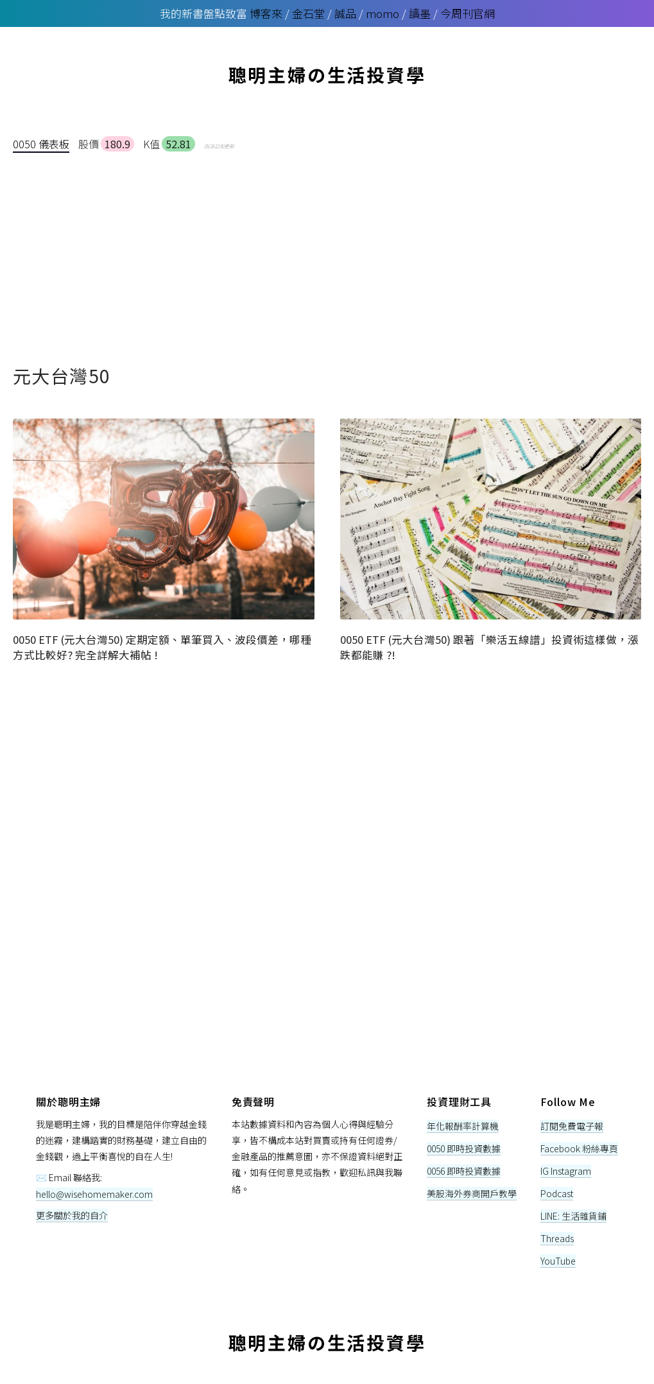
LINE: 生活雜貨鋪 (573, 1215)
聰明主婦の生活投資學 (327, 74)
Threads (557, 1238)
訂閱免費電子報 (571, 1126)
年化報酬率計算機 (463, 1126)
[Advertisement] (327, 250)
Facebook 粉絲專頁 (579, 1148)
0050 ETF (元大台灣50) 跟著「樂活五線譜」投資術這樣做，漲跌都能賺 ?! (489, 647)
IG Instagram (565, 1170)
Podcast (556, 1193)
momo (382, 13)
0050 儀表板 (41, 143)
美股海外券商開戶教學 (472, 1193)
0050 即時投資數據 (464, 1148)
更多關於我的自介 (72, 1215)
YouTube (558, 1260)
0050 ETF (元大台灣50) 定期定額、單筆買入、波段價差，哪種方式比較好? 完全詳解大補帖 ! (162, 647)
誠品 (345, 13)
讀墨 (420, 13)
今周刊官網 (467, 13)
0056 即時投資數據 (464, 1170)
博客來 (266, 13)
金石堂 (308, 13)
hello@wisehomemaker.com (94, 1194)
